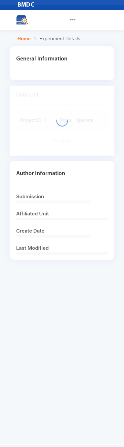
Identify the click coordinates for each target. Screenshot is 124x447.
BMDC (26, 5)
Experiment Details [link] (59, 38)
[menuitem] (76, 20)
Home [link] (24, 38)
